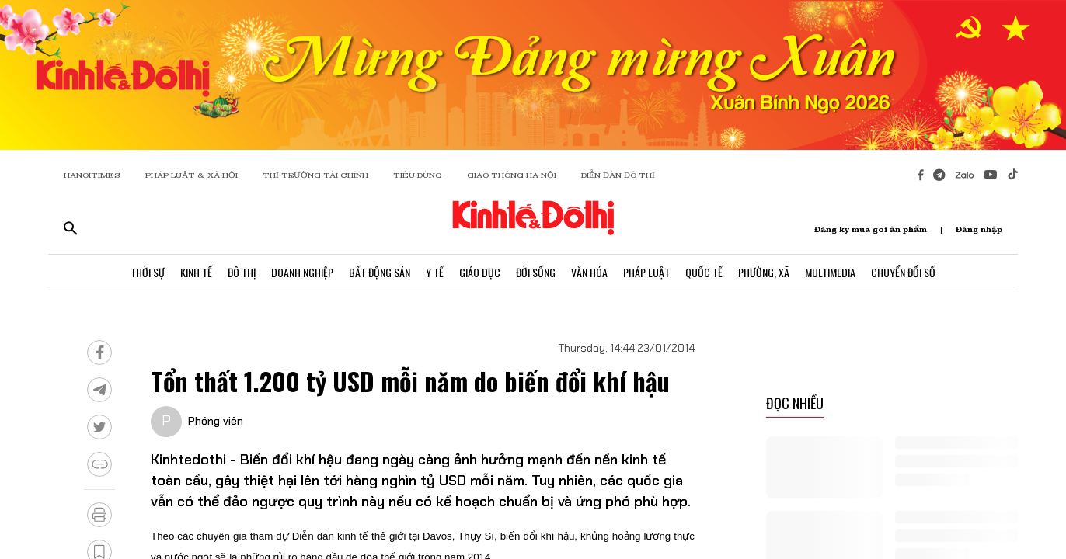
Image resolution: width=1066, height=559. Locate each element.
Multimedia (830, 272)
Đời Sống (536, 272)
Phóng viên (215, 421)
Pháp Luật (646, 272)
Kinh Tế (196, 272)
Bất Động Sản (379, 272)
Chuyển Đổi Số (903, 272)
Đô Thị (242, 272)
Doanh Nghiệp (302, 272)
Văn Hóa (589, 272)
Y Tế (435, 272)
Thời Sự (148, 272)
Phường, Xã (763, 272)
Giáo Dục (479, 272)
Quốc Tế (704, 272)
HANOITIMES (92, 175)
